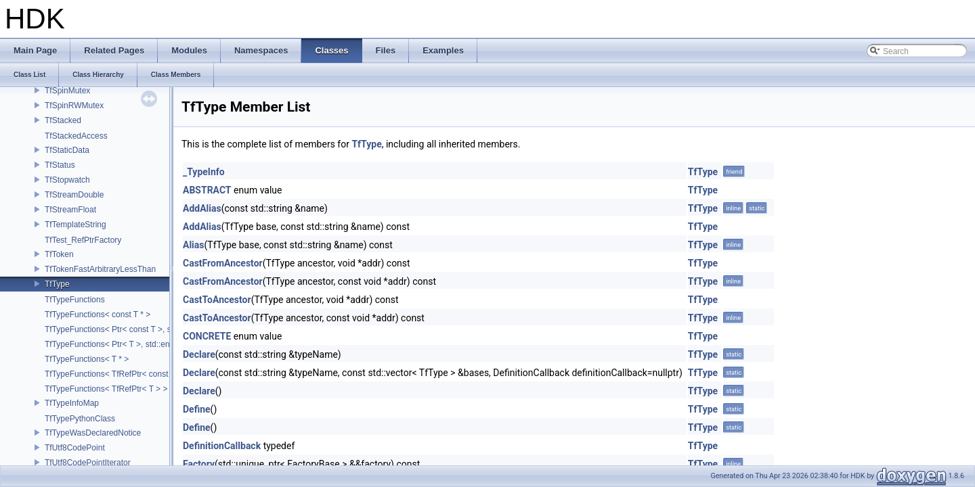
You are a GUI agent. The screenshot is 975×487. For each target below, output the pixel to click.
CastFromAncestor (223, 263)
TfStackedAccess (76, 136)
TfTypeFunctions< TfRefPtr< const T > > (117, 374)
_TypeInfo (204, 171)
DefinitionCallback (222, 445)
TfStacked (63, 120)
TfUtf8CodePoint (75, 448)
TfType (57, 284)
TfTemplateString (75, 224)
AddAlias (202, 208)
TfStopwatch (67, 180)
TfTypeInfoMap (72, 403)
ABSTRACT (207, 190)
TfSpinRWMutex (74, 105)
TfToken (59, 254)
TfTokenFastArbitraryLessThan (100, 269)
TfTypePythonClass (80, 418)
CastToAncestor (217, 299)
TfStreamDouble (74, 195)
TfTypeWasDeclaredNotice (93, 433)
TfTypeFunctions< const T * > (97, 314)
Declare (199, 354)
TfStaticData (67, 150)
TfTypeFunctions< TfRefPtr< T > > (106, 389)
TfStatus (60, 165)
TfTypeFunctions (75, 299)
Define (197, 409)
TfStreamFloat (70, 209)
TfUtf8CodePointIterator (88, 462)
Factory (199, 464)
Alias (193, 244)
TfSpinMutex (67, 90)
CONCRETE (207, 336)
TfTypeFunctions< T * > (87, 359)
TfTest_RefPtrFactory (83, 240)
